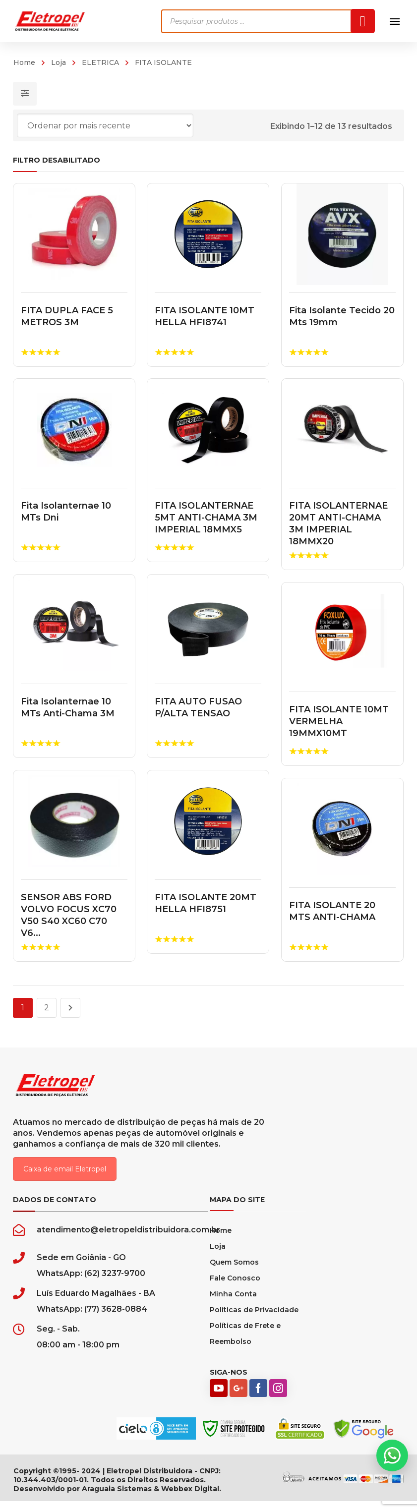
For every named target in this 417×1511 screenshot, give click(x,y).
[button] (392, 1455)
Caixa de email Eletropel (64, 1178)
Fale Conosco (235, 1287)
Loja (58, 62)
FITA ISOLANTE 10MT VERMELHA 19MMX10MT (337, 721)
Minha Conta (233, 1303)
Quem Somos (234, 1272)
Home (24, 62)
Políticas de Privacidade (254, 1319)
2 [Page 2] (46, 1007)
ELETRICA (100, 62)
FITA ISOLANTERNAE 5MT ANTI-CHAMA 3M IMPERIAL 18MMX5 (205, 517)
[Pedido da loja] (105, 125)
